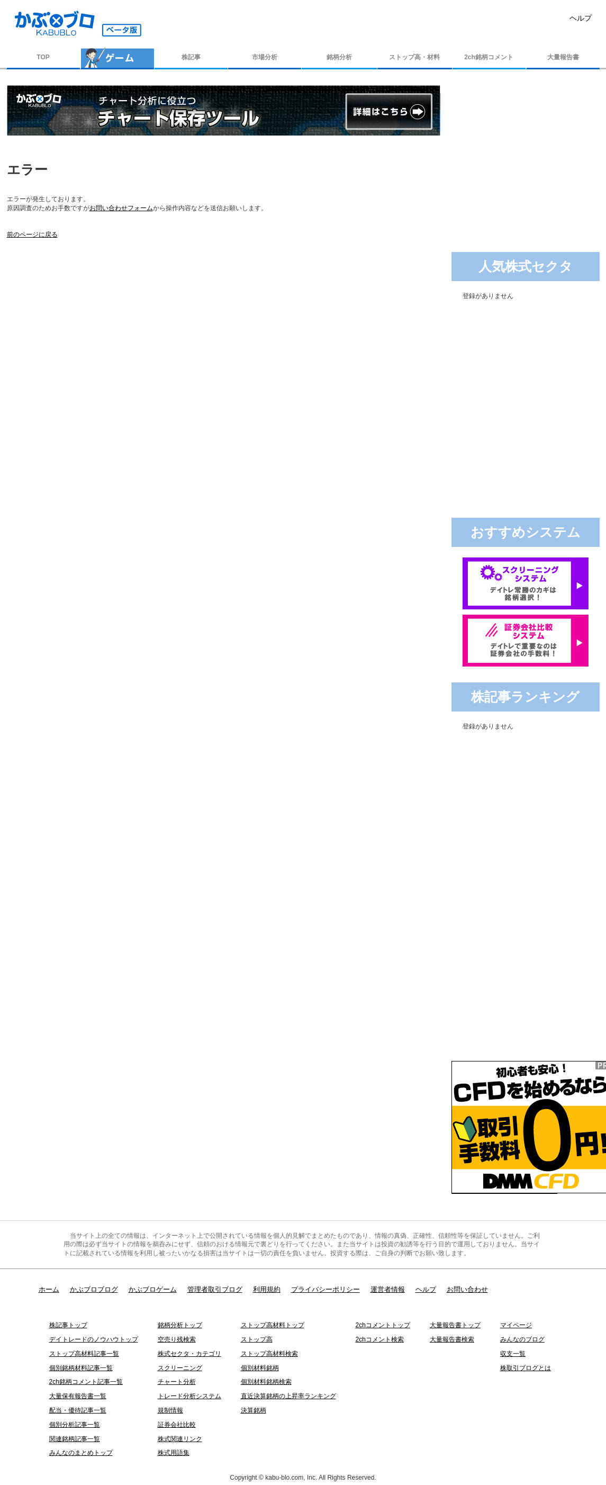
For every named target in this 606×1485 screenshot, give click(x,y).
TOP (43, 57)
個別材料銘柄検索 (266, 1381)
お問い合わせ (467, 1289)
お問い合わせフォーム (121, 208)
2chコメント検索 (380, 1339)
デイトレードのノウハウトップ (93, 1339)
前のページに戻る (32, 234)
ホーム (49, 1289)
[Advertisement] (526, 151)
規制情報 (170, 1410)
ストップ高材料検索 (269, 1353)
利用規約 (267, 1289)
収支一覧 (513, 1353)
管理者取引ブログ (214, 1289)
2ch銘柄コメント (488, 57)
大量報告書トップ (455, 1325)
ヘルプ (580, 18)
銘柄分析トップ (180, 1325)
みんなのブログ (522, 1339)
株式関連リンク (180, 1439)
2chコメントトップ (383, 1325)
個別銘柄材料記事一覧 (81, 1368)
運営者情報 (387, 1289)
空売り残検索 (177, 1339)
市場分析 (264, 57)
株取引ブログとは (525, 1368)
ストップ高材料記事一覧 (84, 1353)
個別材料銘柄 (260, 1368)
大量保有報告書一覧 (77, 1396)
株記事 (191, 57)
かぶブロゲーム (153, 1289)
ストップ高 (257, 1339)
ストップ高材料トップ (272, 1325)
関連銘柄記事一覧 (74, 1439)
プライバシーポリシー (325, 1289)
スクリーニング (180, 1368)
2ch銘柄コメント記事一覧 (86, 1381)
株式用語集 (173, 1452)
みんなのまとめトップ (81, 1452)
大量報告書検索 (452, 1339)
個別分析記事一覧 (74, 1424)
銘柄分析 (339, 57)
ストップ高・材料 (414, 57)
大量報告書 (563, 57)
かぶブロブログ (94, 1289)
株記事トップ (68, 1325)
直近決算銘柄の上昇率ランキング (288, 1396)
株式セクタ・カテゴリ (189, 1353)
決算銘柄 (253, 1410)
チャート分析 (177, 1381)
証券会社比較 (177, 1424)
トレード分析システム (189, 1396)
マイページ (516, 1325)
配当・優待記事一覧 (77, 1410)
